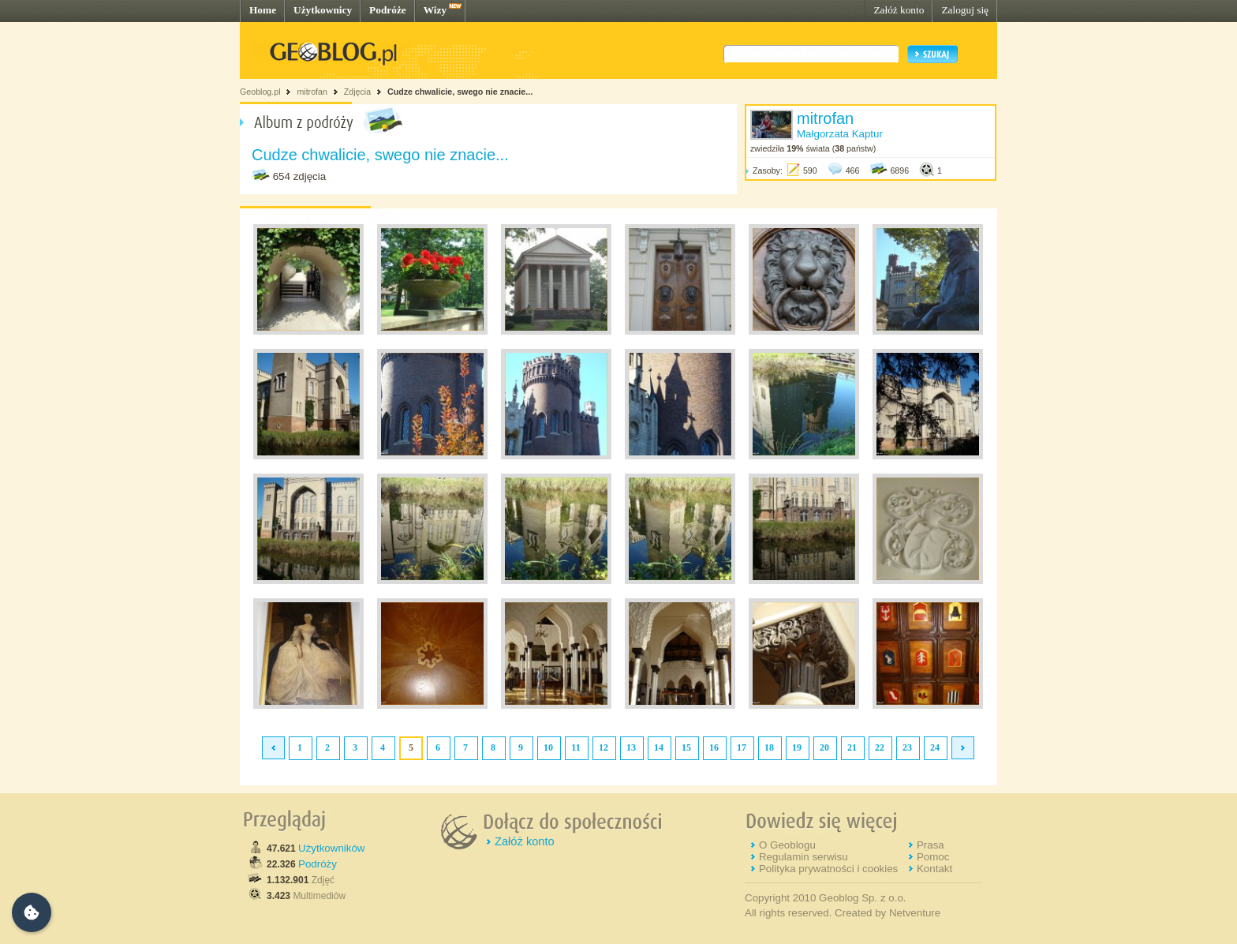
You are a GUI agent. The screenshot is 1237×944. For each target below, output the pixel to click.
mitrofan (312, 91)
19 (797, 747)
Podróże (387, 10)
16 (714, 747)
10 (548, 747)
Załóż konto (898, 10)
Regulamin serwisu (803, 857)
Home (262, 10)
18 (769, 747)
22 (879, 747)
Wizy (435, 10)
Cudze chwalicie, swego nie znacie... (460, 91)
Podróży (317, 864)
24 (935, 747)
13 (631, 747)
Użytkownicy (322, 10)
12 (603, 747)
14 (658, 747)
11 (575, 747)
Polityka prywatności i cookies (828, 869)
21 (852, 747)
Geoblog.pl (260, 91)
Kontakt (934, 869)
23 (907, 747)
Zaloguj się (964, 10)
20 (824, 747)
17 (741, 747)
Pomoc (933, 857)
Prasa (930, 845)
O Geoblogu (787, 845)
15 (686, 747)
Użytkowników (331, 848)
